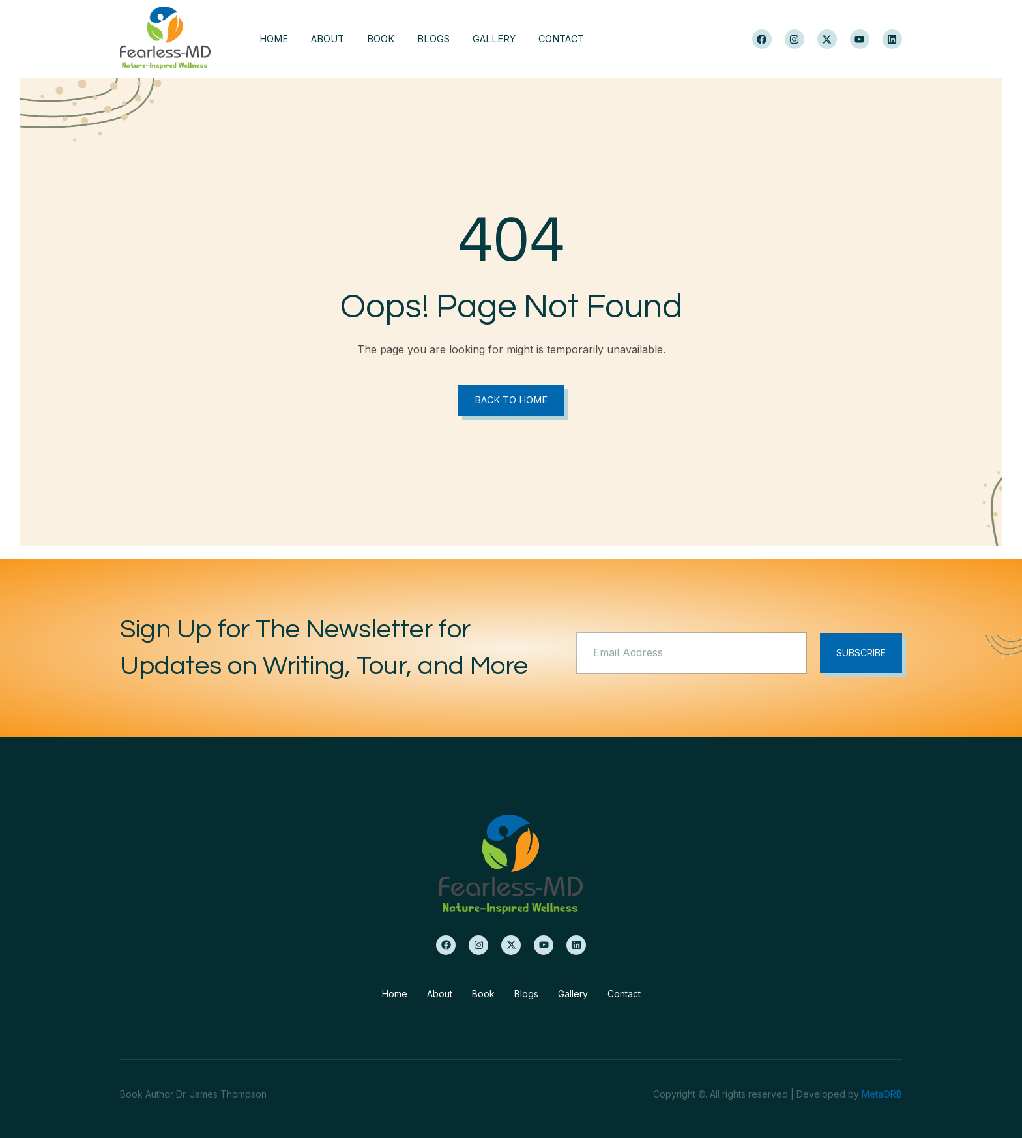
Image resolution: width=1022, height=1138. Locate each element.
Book (388, 39)
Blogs (444, 39)
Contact (580, 39)
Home (274, 39)
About (332, 39)
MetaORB (882, 1094)
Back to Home (511, 400)
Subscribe (859, 653)
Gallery (509, 39)
